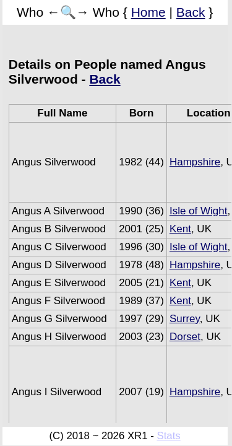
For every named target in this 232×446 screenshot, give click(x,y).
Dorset (185, 337)
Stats (168, 436)
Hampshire (195, 162)
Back (190, 12)
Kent (180, 229)
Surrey (185, 319)
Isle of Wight (199, 211)
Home (148, 12)
